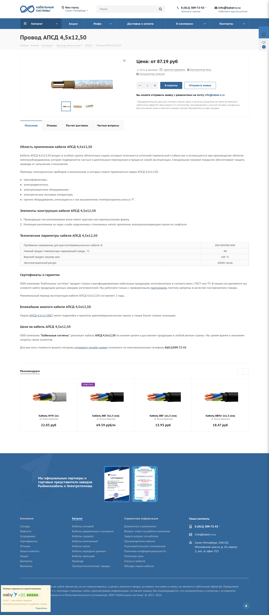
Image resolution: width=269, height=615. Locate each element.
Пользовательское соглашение (145, 546)
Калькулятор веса (200, 69)
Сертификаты (29, 541)
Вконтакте (246, 605)
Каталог (77, 518)
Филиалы (26, 566)
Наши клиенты (29, 551)
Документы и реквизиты (140, 526)
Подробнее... (42, 608)
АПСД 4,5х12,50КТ (41, 315)
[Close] (48, 588)
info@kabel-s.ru (229, 7)
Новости (25, 531)
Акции (24, 556)
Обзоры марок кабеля (139, 566)
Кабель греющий (83, 556)
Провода (78, 561)
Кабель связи (81, 546)
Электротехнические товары (91, 566)
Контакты (26, 561)
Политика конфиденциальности (145, 551)
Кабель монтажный (85, 541)
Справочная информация (141, 518)
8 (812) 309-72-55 (192, 7)
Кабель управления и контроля (93, 531)
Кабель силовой (83, 526)
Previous (240, 372)
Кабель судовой (82, 536)
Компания (27, 518)
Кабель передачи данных (89, 551)
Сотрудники (27, 536)
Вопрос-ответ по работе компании (147, 531)
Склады (25, 526)
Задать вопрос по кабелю (141, 536)
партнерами (159, 287)
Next (246, 372)
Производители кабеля (139, 541)
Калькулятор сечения (152, 73)
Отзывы (25, 546)
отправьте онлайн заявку (91, 347)
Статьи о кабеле (134, 561)
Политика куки (133, 556)
